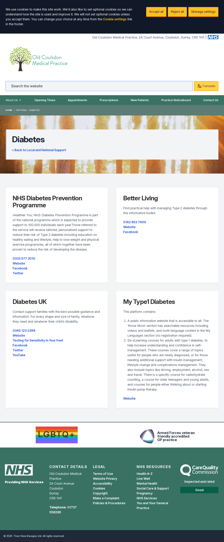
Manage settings (203, 11)
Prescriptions (109, 100)
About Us (14, 100)
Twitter (18, 273)
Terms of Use (103, 474)
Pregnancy (145, 493)
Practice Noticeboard (176, 100)
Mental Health (147, 483)
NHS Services (147, 498)
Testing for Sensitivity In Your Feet (38, 340)
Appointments (77, 100)
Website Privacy (105, 478)
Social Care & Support (153, 488)
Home (9, 110)
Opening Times (44, 100)
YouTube (19, 355)
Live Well (143, 478)
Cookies (99, 488)
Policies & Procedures (109, 503)
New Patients (140, 100)
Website (19, 263)
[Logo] (38, 58)
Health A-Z (145, 474)
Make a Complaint (106, 498)
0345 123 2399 (24, 330)
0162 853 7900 (134, 222)
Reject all (177, 11)
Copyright (100, 493)
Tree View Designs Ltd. (28, 535)
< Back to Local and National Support (39, 150)
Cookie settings (115, 19)
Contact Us (210, 100)
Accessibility (102, 483)
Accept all (156, 11)
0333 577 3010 (24, 258)
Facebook (20, 268)
